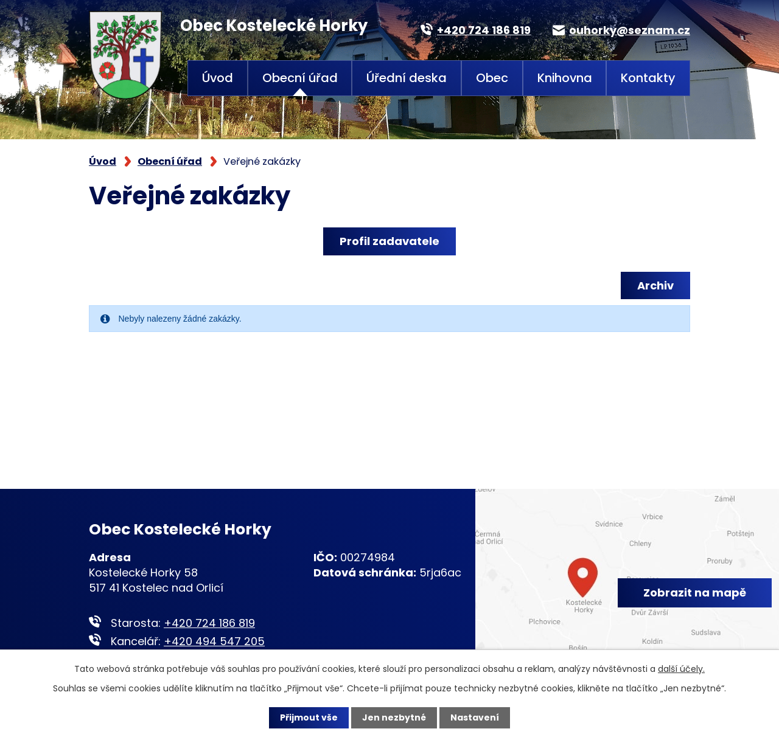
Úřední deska (406, 77)
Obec (492, 77)
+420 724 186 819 (209, 623)
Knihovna (564, 77)
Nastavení (474, 717)
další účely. (681, 669)
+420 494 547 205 (214, 641)
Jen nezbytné (394, 717)
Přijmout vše (309, 717)
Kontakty (648, 77)
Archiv (655, 285)
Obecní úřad (300, 77)
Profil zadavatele (389, 241)
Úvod (217, 77)
